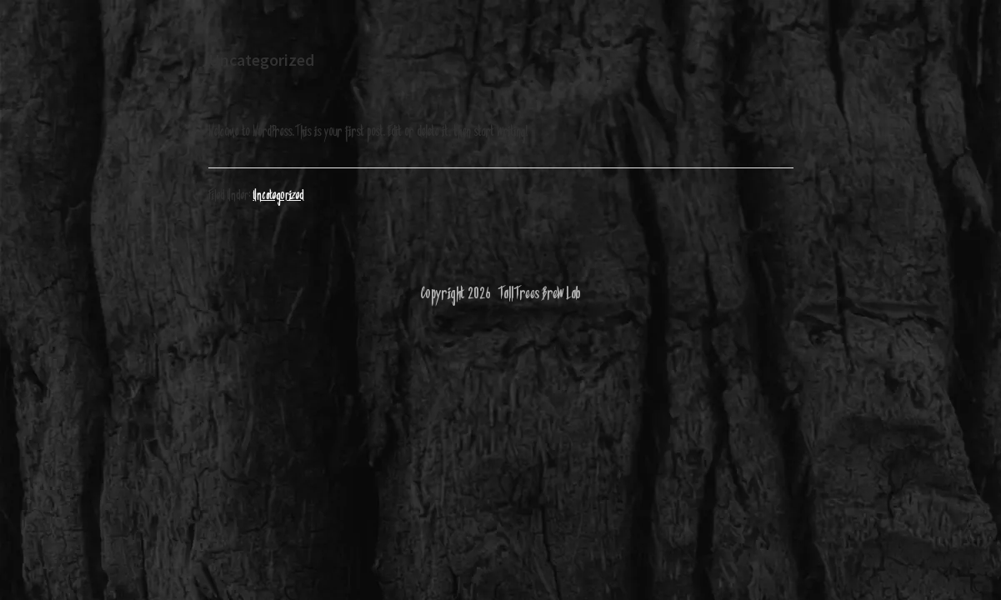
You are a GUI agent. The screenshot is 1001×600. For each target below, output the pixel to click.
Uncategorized (278, 195)
